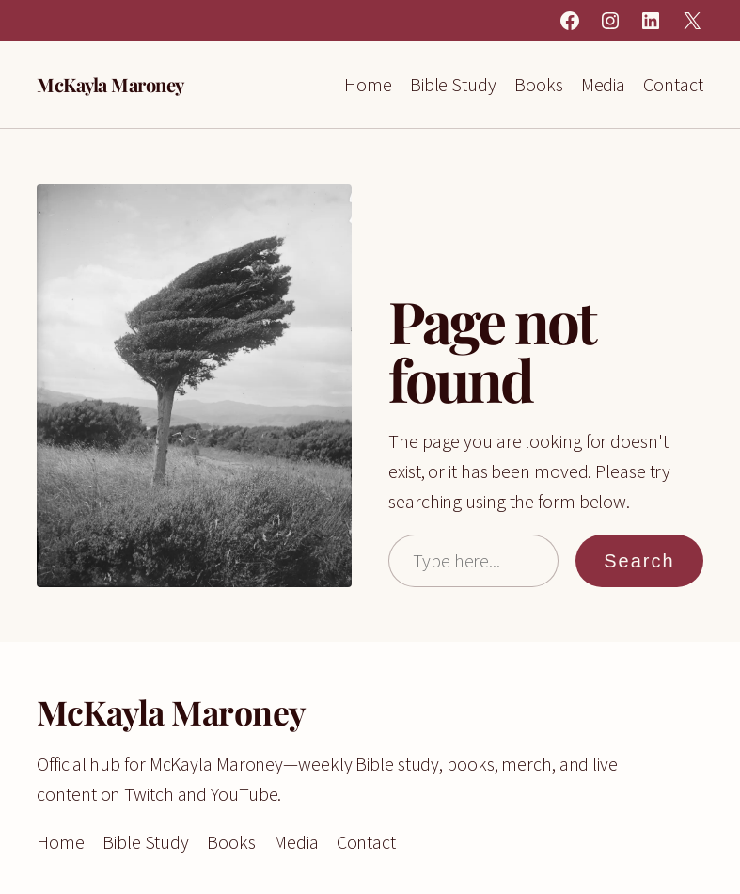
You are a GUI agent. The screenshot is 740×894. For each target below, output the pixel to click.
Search (639, 561)
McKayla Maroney (110, 84)
